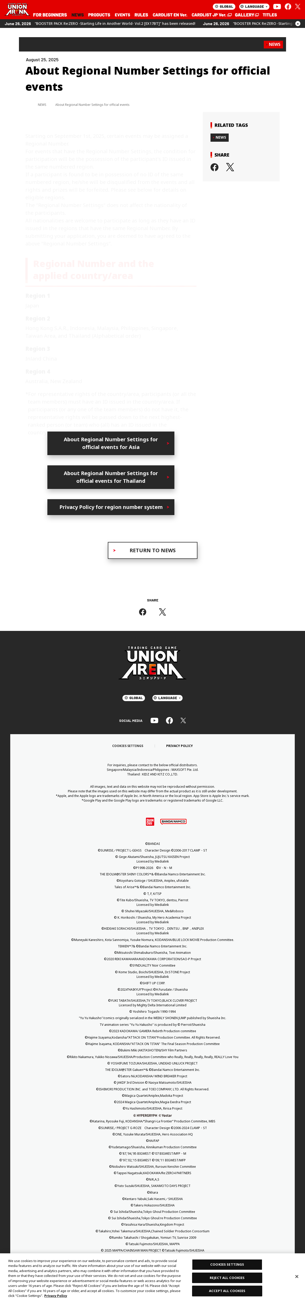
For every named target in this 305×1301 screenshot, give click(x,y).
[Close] (296, 1276)
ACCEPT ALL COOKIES (227, 1290)
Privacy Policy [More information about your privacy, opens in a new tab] (55, 1295)
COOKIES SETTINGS (227, 1264)
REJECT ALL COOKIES (227, 1277)
